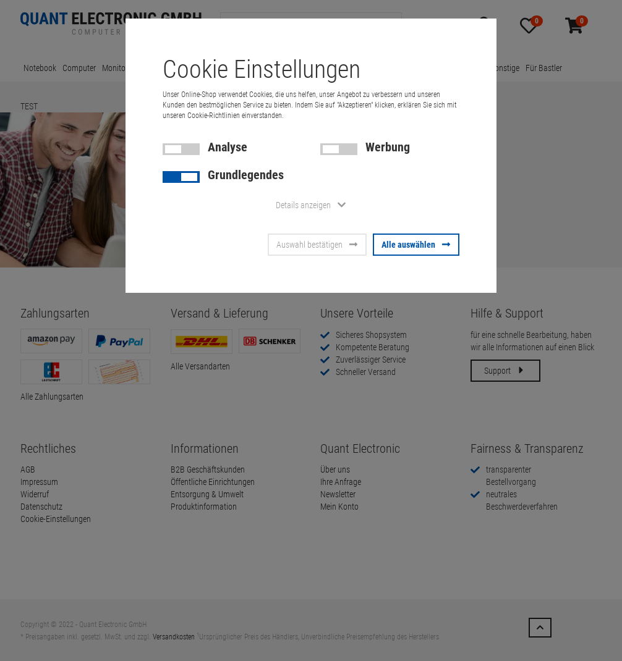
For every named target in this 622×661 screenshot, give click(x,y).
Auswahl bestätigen (317, 245)
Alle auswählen (416, 245)
